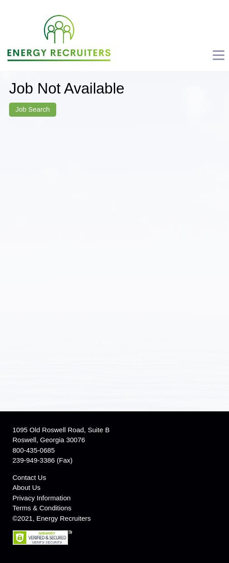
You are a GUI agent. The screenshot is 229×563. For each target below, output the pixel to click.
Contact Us (29, 477)
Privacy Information (42, 498)
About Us (27, 487)
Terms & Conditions (42, 508)
